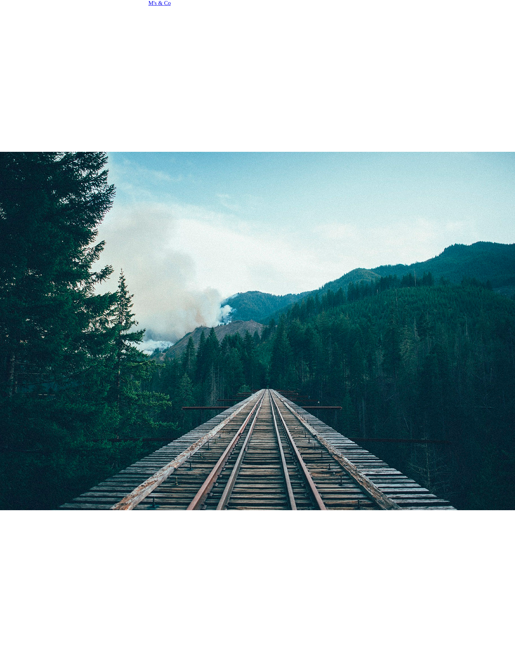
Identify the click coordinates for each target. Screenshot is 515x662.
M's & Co (159, 3)
